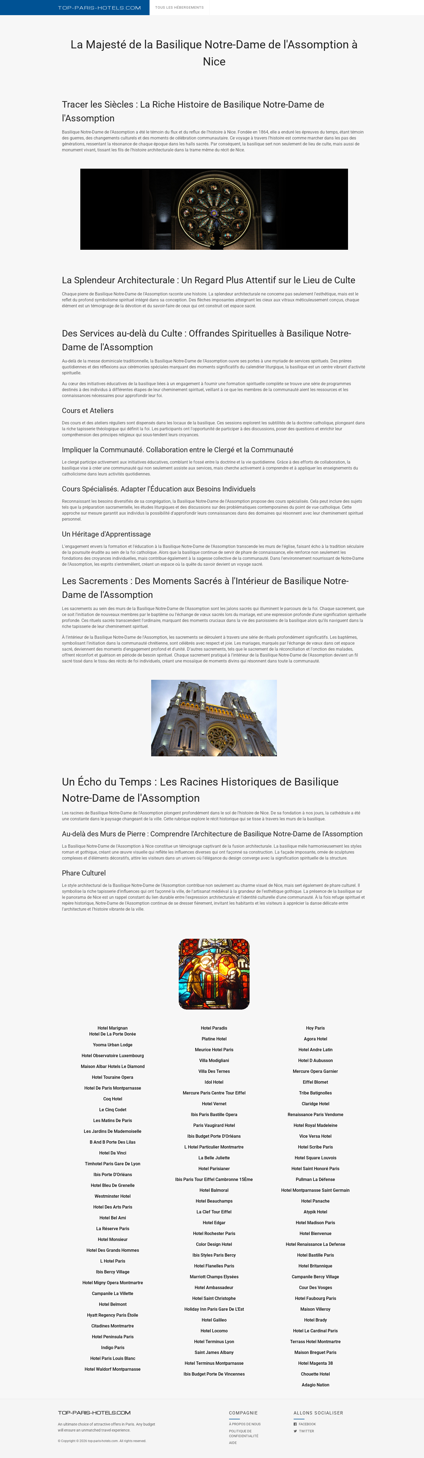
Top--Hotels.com (99, 8)
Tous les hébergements (179, 7)
